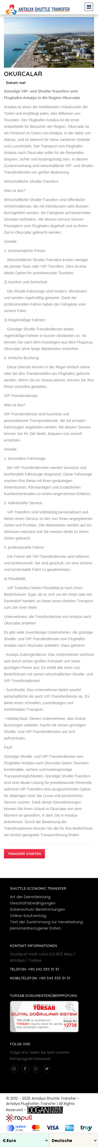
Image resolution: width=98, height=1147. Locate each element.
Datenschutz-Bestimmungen (37, 909)
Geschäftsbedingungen (32, 903)
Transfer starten (24, 854)
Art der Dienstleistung (30, 896)
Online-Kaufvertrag (28, 915)
